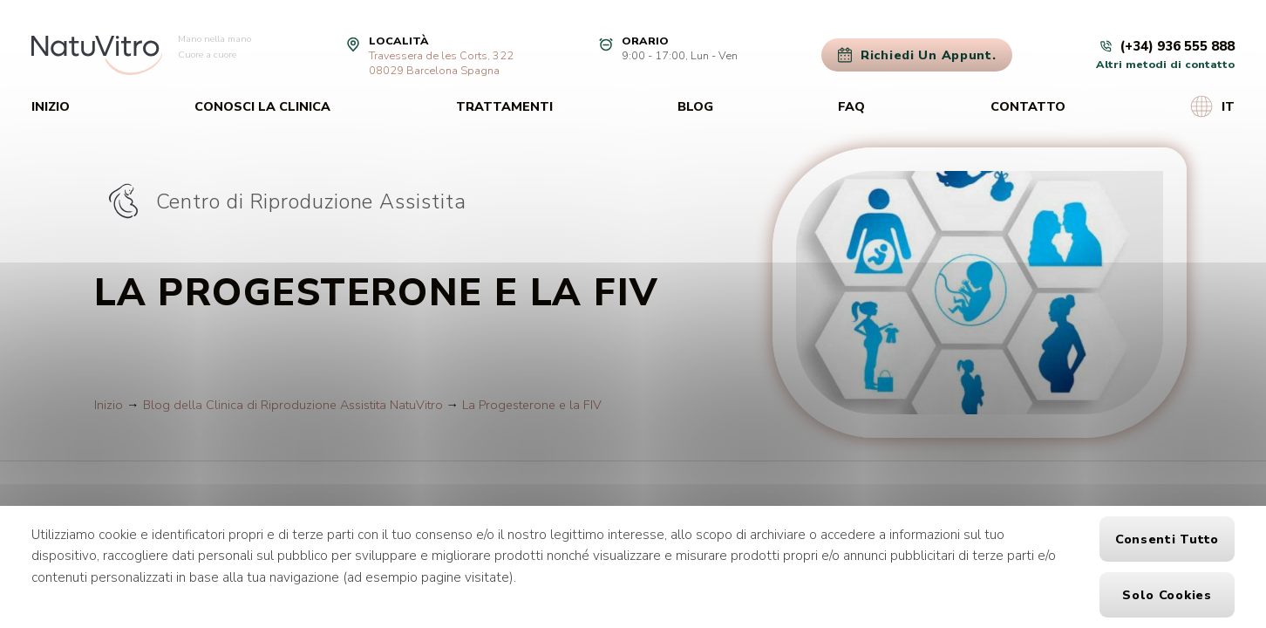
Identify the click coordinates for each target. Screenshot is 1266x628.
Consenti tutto (1167, 539)
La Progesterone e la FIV (532, 404)
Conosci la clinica (262, 106)
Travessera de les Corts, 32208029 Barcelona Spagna (441, 63)
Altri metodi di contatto (1165, 64)
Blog (695, 106)
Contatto (1027, 106)
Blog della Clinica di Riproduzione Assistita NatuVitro (293, 404)
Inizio (50, 106)
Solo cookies (1167, 595)
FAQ (851, 106)
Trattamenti (504, 106)
